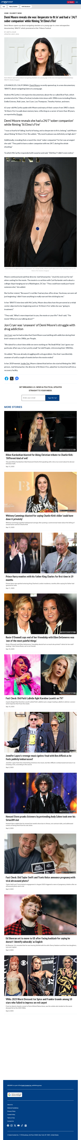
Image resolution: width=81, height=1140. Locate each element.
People (19, 114)
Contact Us (10, 1121)
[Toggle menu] (78, 2)
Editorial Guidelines (12, 1108)
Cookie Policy (11, 1114)
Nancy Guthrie (13, 6)
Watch (71, 2)
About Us (10, 1104)
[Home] (7, 2)
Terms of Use (11, 1118)
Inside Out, (25, 363)
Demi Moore (34, 85)
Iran (4, 6)
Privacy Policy (11, 1111)
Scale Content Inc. (26, 1085)
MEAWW (9, 1085)
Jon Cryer (8, 335)
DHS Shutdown (26, 6)
